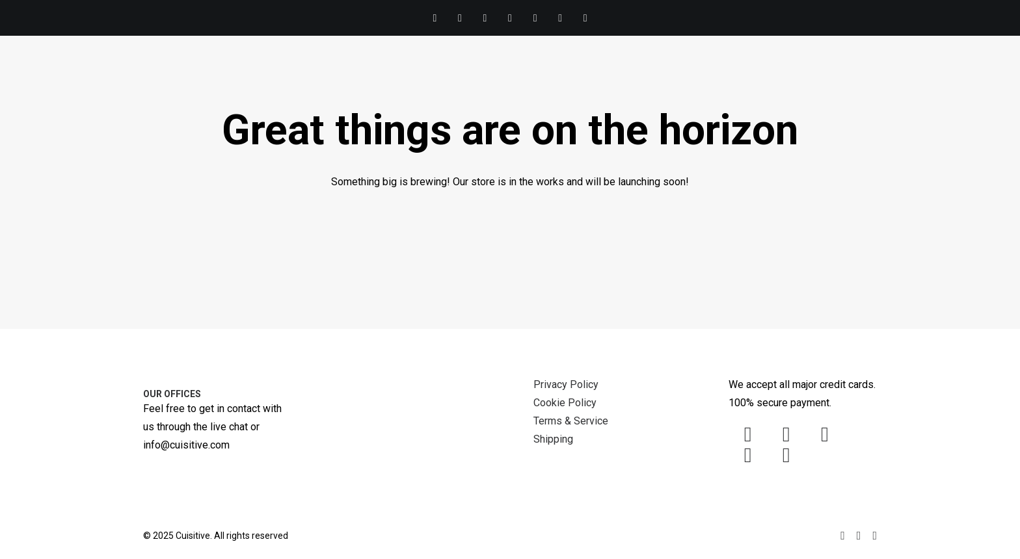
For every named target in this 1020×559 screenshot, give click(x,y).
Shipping (553, 439)
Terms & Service (570, 421)
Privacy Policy (565, 384)
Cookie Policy (565, 402)
